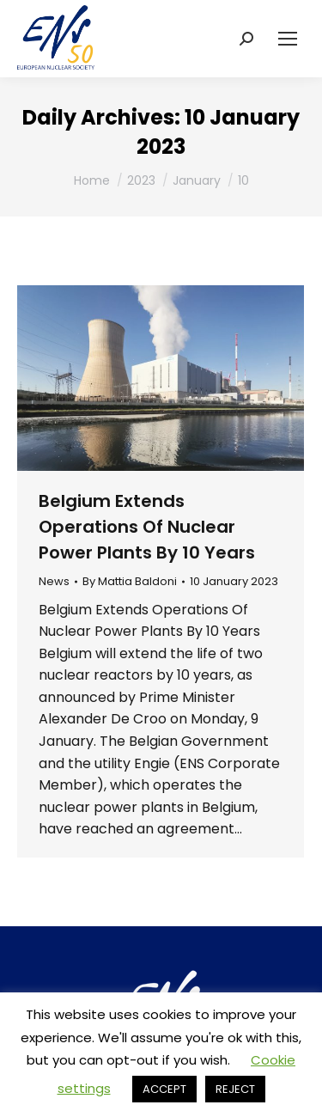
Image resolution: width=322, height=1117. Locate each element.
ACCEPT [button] (164, 1089)
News (54, 581)
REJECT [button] (235, 1089)
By (129, 581)
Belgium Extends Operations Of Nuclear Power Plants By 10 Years (147, 527)
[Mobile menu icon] (287, 38)
